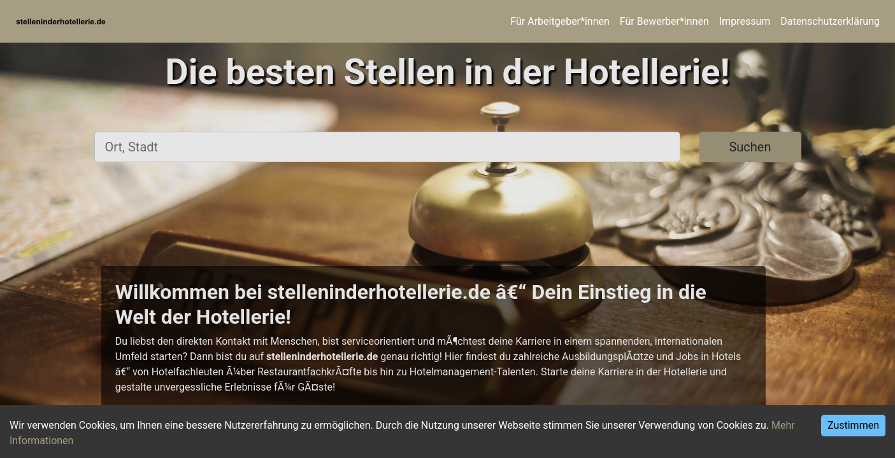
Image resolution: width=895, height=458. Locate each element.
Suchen (750, 147)
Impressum (745, 21)
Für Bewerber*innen (664, 21)
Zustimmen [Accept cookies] (853, 425)
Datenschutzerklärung (830, 21)
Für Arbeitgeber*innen (559, 21)
